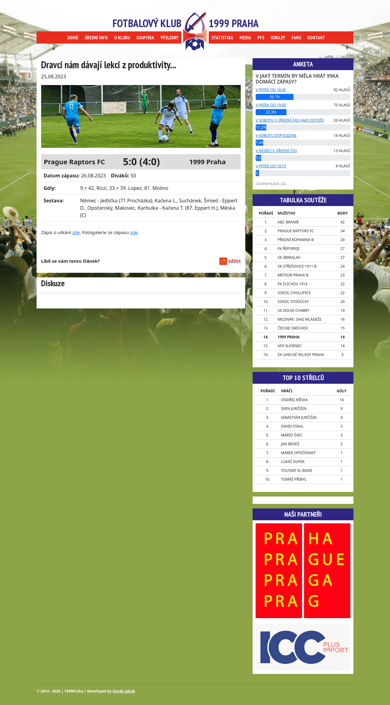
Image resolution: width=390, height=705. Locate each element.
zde (76, 232)
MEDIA (245, 38)
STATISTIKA (222, 38)
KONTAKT (316, 38)
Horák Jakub (124, 691)
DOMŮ (72, 38)
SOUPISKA (145, 38)
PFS (260, 38)
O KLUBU (122, 38)
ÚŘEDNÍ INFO (96, 38)
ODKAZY (278, 38)
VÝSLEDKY (170, 38)
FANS (296, 38)
